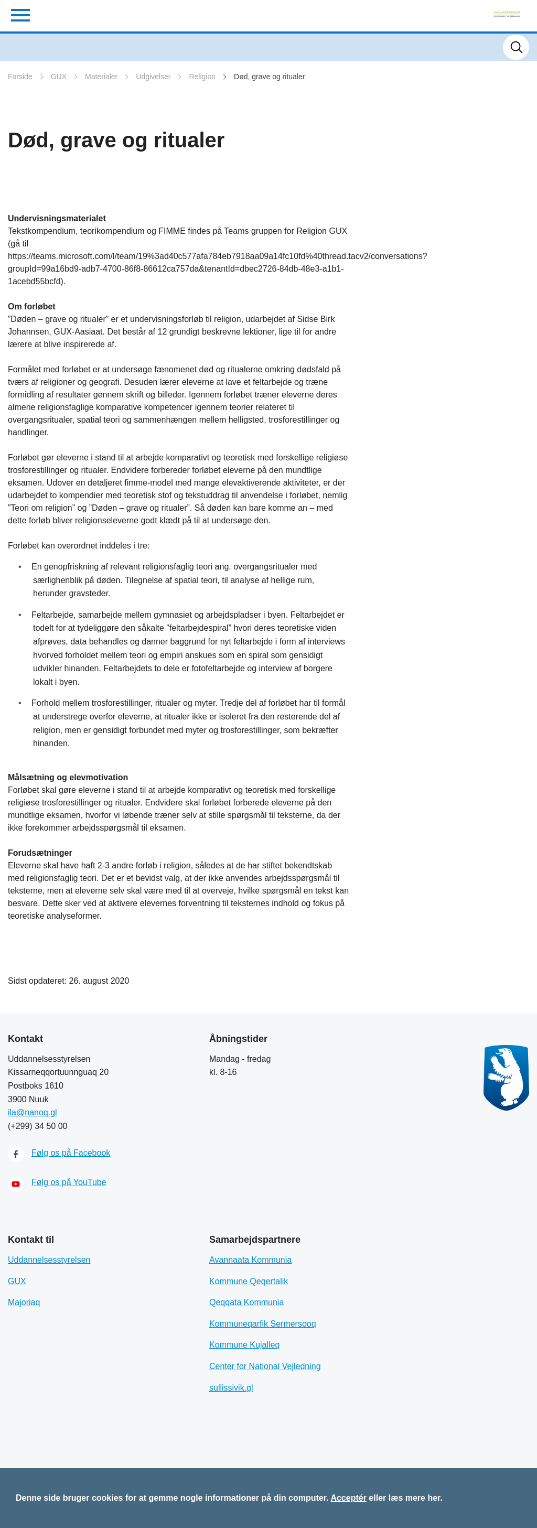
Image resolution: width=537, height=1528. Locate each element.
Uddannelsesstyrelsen (49, 1259)
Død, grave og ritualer (269, 76)
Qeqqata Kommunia (246, 1302)
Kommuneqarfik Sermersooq (262, 1323)
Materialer (101, 76)
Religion (202, 76)
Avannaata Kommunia (250, 1259)
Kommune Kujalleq (244, 1344)
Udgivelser (153, 76)
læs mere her (415, 1497)
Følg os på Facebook (70, 1152)
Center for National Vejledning (265, 1366)
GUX (59, 76)
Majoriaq (24, 1302)
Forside (20, 76)
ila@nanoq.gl (32, 1112)
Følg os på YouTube (68, 1182)
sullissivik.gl (231, 1387)
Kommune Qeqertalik (248, 1281)
